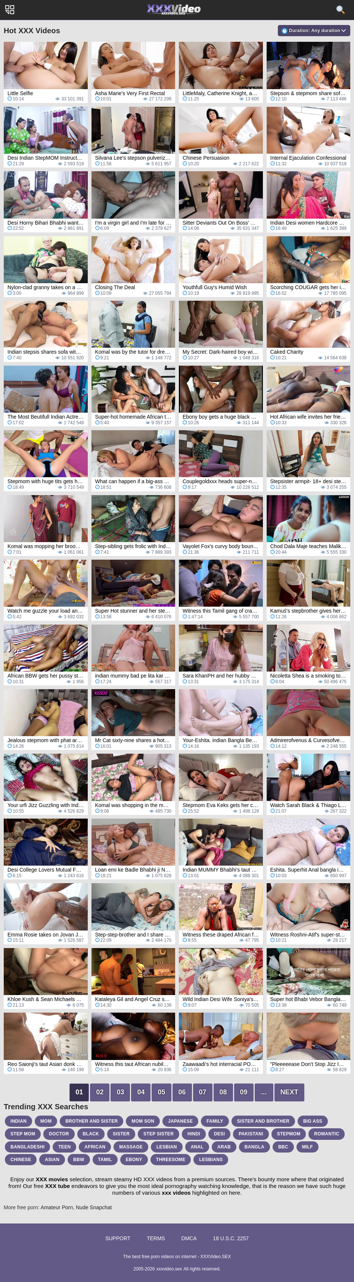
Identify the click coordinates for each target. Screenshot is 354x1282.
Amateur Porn (57, 1207)
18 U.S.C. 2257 (231, 1238)
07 (202, 1092)
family (214, 1121)
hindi (193, 1133)
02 (99, 1092)
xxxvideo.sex (169, 1269)
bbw (78, 1159)
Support (117, 1238)
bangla (254, 1147)
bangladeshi (27, 1147)
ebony (134, 1159)
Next (289, 1092)
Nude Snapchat (94, 1207)
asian (52, 1159)
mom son (142, 1121)
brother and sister (91, 1121)
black (91, 1133)
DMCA (189, 1238)
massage (131, 1147)
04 (141, 1092)
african (94, 1147)
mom (46, 1121)
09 (244, 1092)
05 (161, 1092)
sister (121, 1133)
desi (219, 1133)
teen (64, 1147)
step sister (158, 1133)
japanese (180, 1121)
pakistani (251, 1133)
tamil (105, 1159)
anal (197, 1147)
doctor (59, 1133)
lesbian (166, 1147)
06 (182, 1092)
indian (18, 1121)
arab (224, 1147)
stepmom (289, 1133)
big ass (312, 1121)
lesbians (211, 1159)
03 (120, 1092)
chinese (20, 1159)
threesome (171, 1159)
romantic (326, 1133)
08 (223, 1092)
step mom (22, 1133)
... (264, 1092)
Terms (156, 1238)
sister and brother (263, 1121)
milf (307, 1147)
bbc (283, 1147)
